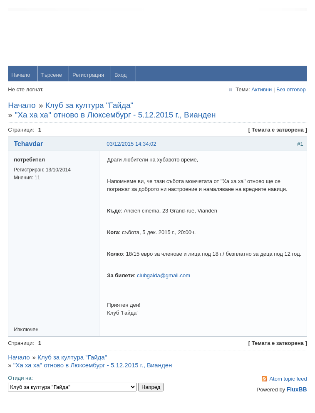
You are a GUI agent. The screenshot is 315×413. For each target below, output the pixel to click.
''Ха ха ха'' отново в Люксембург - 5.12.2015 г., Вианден (115, 115)
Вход (121, 75)
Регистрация (88, 75)
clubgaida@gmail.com (164, 284)
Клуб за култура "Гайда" (90, 105)
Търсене (51, 75)
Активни (261, 90)
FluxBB (296, 397)
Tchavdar (28, 144)
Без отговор (290, 90)
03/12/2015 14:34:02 (131, 144)
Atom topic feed (288, 387)
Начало (21, 75)
